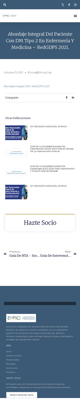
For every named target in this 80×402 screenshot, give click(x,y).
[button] (4, 4)
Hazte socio (40, 222)
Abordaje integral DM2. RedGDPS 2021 (27, 86)
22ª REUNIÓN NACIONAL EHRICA (48, 186)
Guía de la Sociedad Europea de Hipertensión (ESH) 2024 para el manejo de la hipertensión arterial (52, 149)
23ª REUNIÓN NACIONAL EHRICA (48, 126)
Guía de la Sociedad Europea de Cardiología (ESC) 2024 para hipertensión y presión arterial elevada (52, 168)
